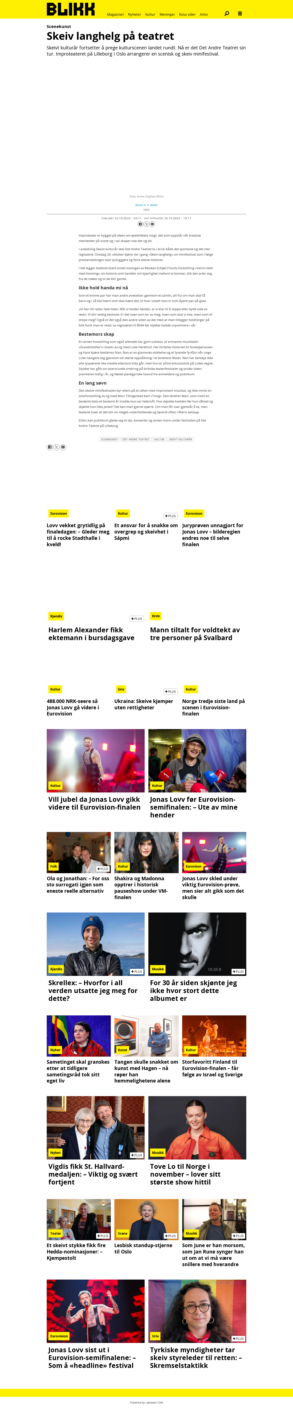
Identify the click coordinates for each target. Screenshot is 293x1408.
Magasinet (115, 14)
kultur (159, 439)
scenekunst (109, 439)
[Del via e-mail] (152, 224)
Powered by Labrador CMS (146, 1402)
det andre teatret (136, 439)
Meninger (167, 14)
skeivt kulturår (180, 439)
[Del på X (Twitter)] (146, 224)
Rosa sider (187, 14)
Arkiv (204, 14)
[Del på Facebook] (140, 224)
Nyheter (134, 14)
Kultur (150, 14)
